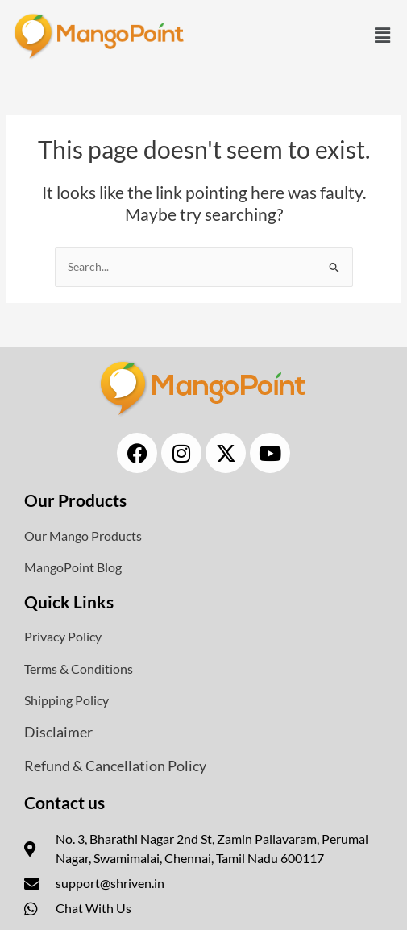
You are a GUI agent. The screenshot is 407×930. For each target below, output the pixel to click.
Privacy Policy (63, 636)
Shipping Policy (66, 700)
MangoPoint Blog (73, 567)
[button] (383, 36)
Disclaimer (58, 732)
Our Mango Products (83, 535)
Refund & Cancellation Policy (115, 765)
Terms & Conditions (78, 668)
